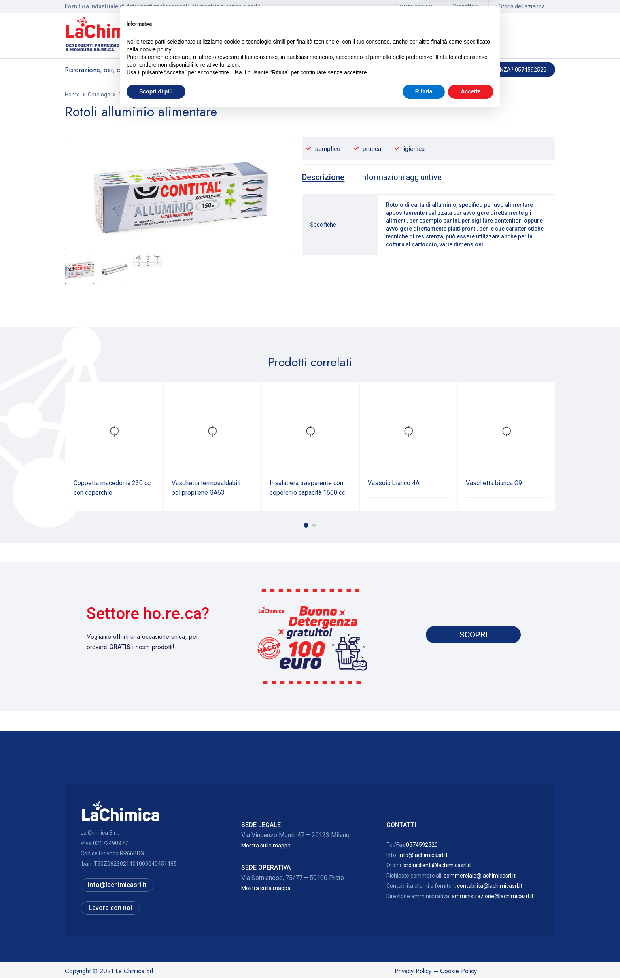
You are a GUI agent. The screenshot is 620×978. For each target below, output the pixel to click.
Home (72, 94)
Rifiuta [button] (424, 956)
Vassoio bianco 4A (394, 482)
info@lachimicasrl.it (423, 854)
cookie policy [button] (155, 914)
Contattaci (465, 6)
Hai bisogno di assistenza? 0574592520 (491, 69)
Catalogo (99, 94)
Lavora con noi (414, 6)
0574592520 (422, 844)
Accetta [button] (471, 956)
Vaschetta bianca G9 (494, 482)
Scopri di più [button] (156, 956)
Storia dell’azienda (522, 6)
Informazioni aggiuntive (405, 177)
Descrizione (324, 177)
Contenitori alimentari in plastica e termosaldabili (179, 94)
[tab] (324, 177)
